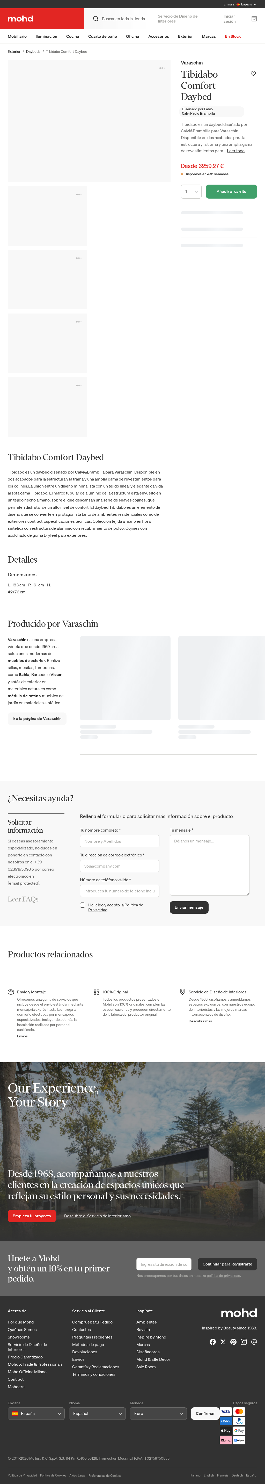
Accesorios (158, 36)
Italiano (195, 1475)
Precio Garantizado (25, 1357)
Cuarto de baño (102, 36)
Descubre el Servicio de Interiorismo (97, 1215)
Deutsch (237, 1475)
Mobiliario (17, 36)
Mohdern (16, 1386)
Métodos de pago (88, 1344)
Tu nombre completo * (100, 830)
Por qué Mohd (21, 1322)
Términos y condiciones (93, 1374)
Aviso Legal (77, 1475)
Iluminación (46, 36)
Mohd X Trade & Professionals (35, 1364)
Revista (143, 1329)
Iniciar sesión (230, 18)
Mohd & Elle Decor (153, 1359)
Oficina (132, 36)
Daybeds (33, 51)
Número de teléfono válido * (105, 879)
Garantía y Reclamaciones (95, 1366)
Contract (16, 1379)
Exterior (185, 36)
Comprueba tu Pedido (92, 1322)
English (209, 1475)
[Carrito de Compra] (254, 19)
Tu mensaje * (181, 830)
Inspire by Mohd (151, 1337)
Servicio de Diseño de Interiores (178, 18)
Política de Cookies (53, 1475)
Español (251, 1475)
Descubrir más (200, 1021)
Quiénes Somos (22, 1329)
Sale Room (146, 1366)
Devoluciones (84, 1351)
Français (223, 1475)
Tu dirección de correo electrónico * (112, 854)
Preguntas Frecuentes (92, 1337)
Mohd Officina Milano (27, 1371)
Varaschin (192, 63)
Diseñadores (148, 1351)
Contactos (81, 1329)
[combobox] (135, 1413)
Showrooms (19, 1337)
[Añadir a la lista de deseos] (253, 74)
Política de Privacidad (22, 1475)
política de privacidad (223, 1275)
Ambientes (146, 1322)
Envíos (22, 1036)
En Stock (233, 36)
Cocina (72, 36)
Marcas (209, 36)
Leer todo (236, 150)
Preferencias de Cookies (105, 1475)
